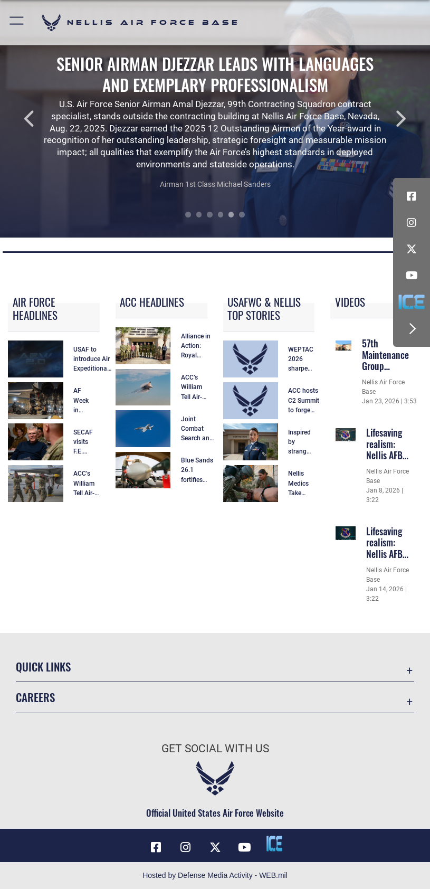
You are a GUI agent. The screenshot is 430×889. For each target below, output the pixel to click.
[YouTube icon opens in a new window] (411, 275)
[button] (17, 22)
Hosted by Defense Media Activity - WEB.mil (215, 875)
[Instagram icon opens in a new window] (411, 223)
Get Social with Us (215, 748)
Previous (43, 118)
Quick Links (43, 666)
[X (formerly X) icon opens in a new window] (411, 249)
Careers (35, 697)
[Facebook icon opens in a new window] (411, 196)
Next (387, 118)
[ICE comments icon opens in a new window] (411, 302)
